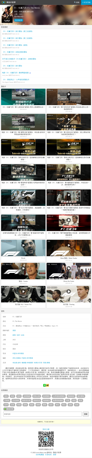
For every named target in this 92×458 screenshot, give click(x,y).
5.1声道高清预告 (59, 396)
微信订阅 (8, 409)
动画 (76, 405)
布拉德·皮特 (17, 363)
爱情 (44, 405)
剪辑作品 (36, 400)
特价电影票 (18, 20)
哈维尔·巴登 (38, 363)
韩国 (19, 405)
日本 (12, 405)
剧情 (14, 335)
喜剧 (31, 405)
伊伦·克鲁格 (17, 358)
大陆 (67, 400)
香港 (80, 400)
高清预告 (46, 396)
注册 (47, 429)
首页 (6, 396)
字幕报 (6, 400)
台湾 (6, 405)
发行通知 (81, 396)
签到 (19, 396)
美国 (14, 330)
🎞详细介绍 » (19, 16)
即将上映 (36, 396)
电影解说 (46, 400)
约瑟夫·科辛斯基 (18, 353)
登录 (44, 429)
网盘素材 (71, 396)
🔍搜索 (76, 2)
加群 (12, 396)
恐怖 (70, 405)
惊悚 (38, 405)
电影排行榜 (26, 400)
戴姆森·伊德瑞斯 (27, 363)
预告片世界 (8, 2)
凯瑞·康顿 (46, 363)
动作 (18, 335)
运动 (22, 335)
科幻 (64, 405)
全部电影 (27, 396)
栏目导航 (86, 2)
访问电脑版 (40, 454)
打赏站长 (48, 454)
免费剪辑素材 (58, 400)
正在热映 (15, 400)
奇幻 (57, 405)
